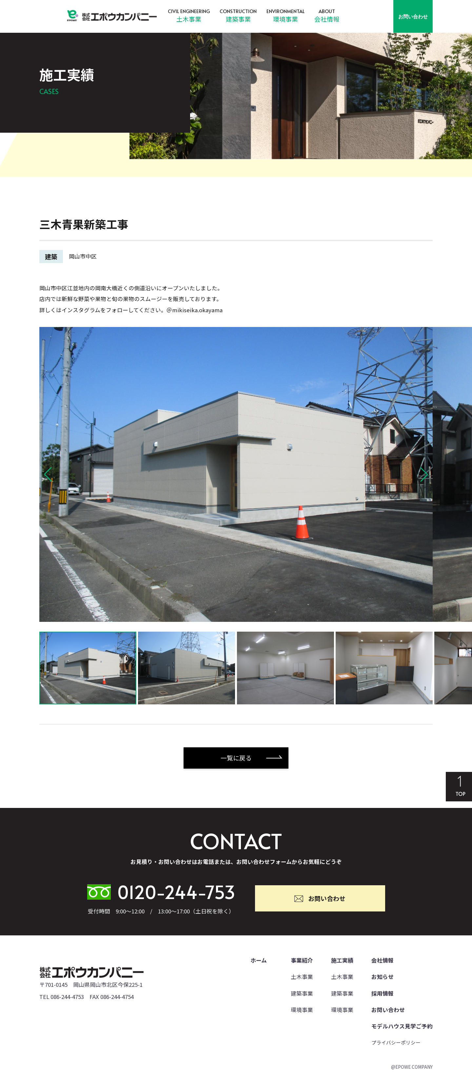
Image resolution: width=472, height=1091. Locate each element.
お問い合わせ (413, 16)
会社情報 (326, 18)
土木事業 (188, 18)
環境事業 (285, 18)
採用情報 (382, 993)
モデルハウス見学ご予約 (402, 1026)
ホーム (258, 960)
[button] (48, 474)
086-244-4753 (67, 997)
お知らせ (382, 977)
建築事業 (238, 18)
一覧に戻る (236, 758)
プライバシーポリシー (396, 1042)
